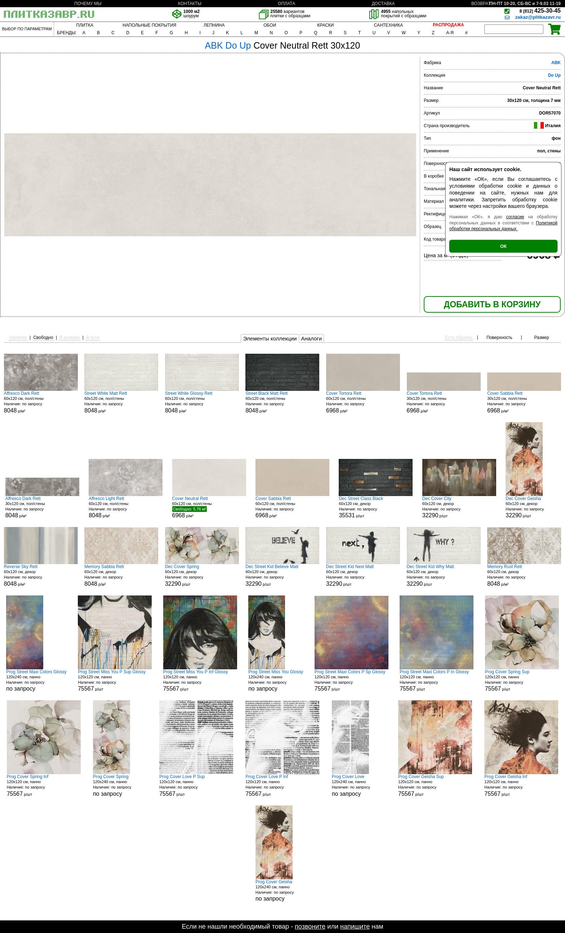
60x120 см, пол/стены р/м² (41, 402)
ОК (503, 246)
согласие (515, 216)
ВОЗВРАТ (481, 3)
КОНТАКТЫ (189, 3)
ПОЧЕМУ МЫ (87, 3)
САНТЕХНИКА (388, 25)
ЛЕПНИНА (214, 25)
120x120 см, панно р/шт (115, 680)
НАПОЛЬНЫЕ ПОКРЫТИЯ (149, 25)
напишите (355, 926)
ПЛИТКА (84, 25)
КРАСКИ (325, 25)
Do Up (554, 75)
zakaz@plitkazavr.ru (538, 17)
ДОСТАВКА (383, 3)
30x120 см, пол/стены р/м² (444, 402)
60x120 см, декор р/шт (376, 507)
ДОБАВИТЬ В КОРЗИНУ (492, 304)
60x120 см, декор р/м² (41, 575)
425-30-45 (540, 11)
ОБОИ (269, 25)
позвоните (310, 926)
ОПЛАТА (286, 3)
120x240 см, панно (36, 680)
